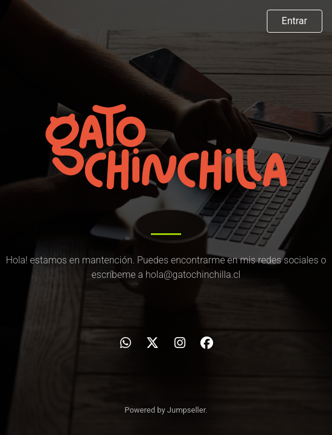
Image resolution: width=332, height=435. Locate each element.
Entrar (294, 21)
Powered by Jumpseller (164, 409)
